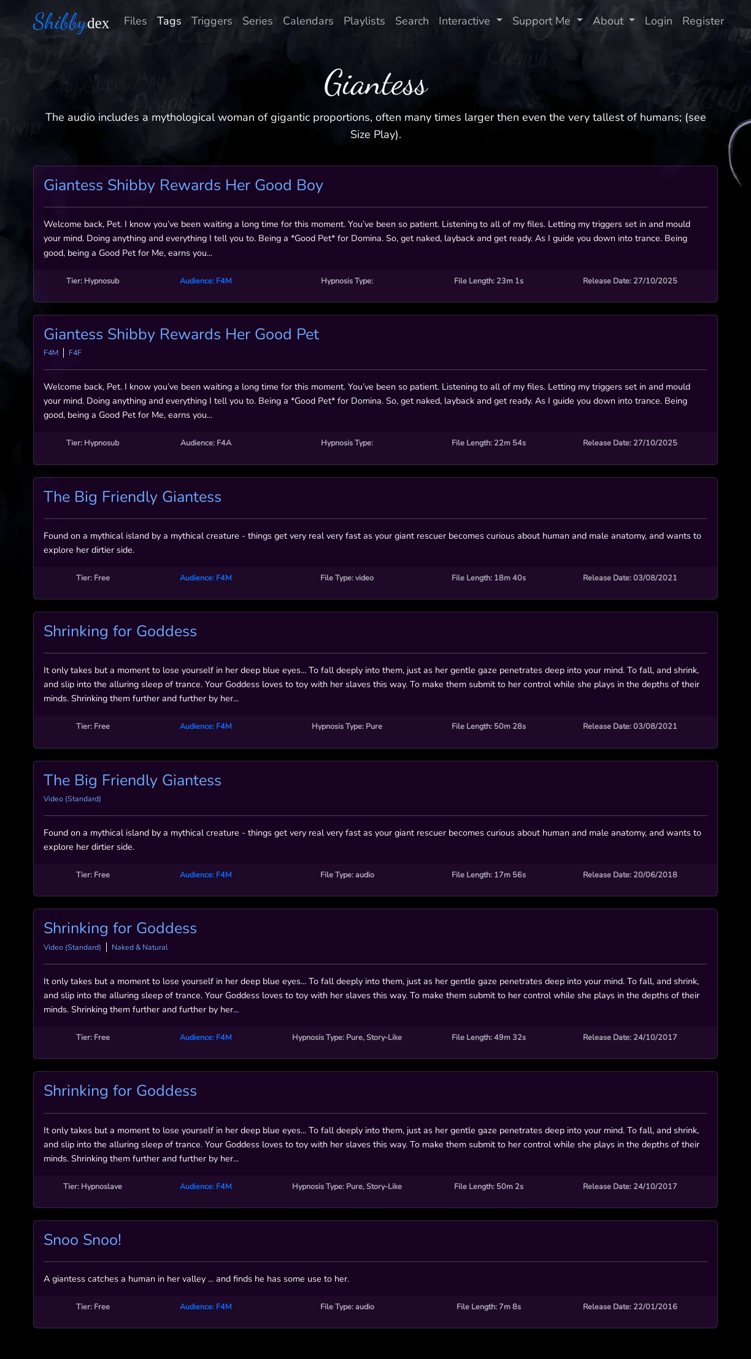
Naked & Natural (140, 947)
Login (658, 20)
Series (257, 20)
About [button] (609, 20)
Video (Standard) (72, 799)
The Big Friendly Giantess (132, 497)
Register (703, 20)
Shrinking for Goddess (120, 631)
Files (135, 20)
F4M (51, 353)
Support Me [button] (543, 20)
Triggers (212, 20)
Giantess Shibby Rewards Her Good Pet (181, 334)
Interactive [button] (466, 20)
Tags (169, 20)
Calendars (308, 20)
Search (412, 20)
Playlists (364, 20)
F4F (75, 353)
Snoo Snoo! (82, 1240)
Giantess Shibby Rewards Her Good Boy (183, 185)
